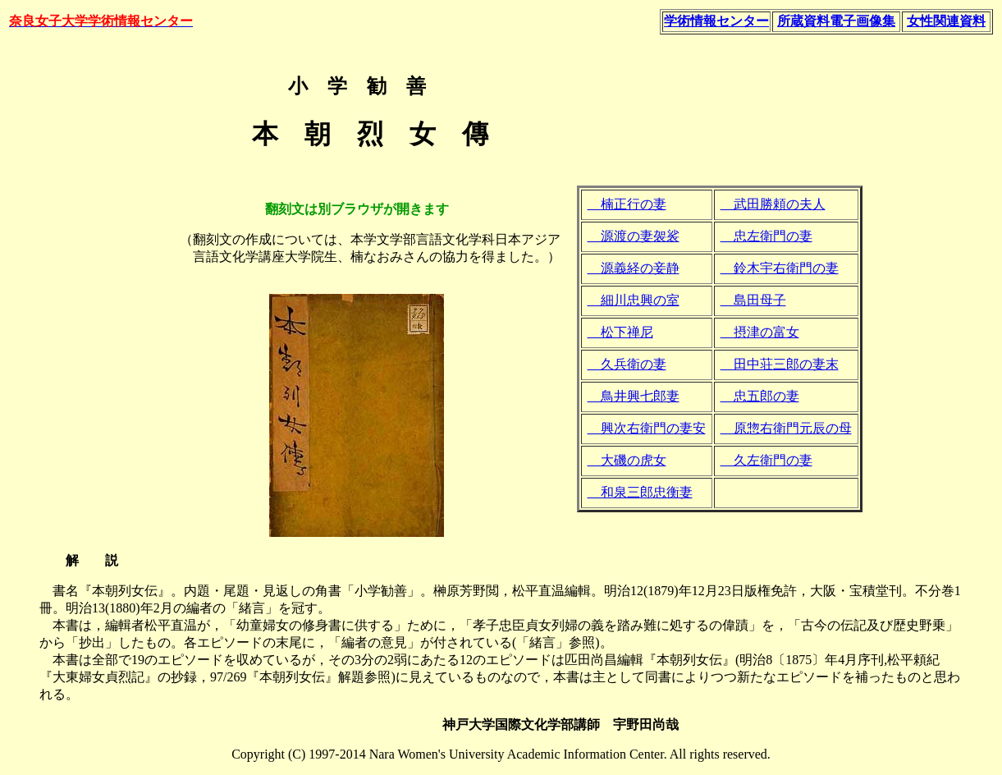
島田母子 (753, 300)
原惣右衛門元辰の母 (786, 428)
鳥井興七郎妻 (633, 396)
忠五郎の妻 (760, 396)
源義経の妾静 (633, 268)
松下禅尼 (620, 332)
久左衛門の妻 (766, 460)
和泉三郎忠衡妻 (640, 492)
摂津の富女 (760, 332)
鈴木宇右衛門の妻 (780, 268)
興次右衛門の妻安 (647, 428)
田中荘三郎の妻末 (780, 364)
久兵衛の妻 (627, 364)
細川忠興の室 (633, 300)
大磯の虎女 (627, 460)
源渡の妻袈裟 (633, 236)
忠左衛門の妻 (766, 236)
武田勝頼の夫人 (773, 204)
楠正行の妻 (627, 204)
